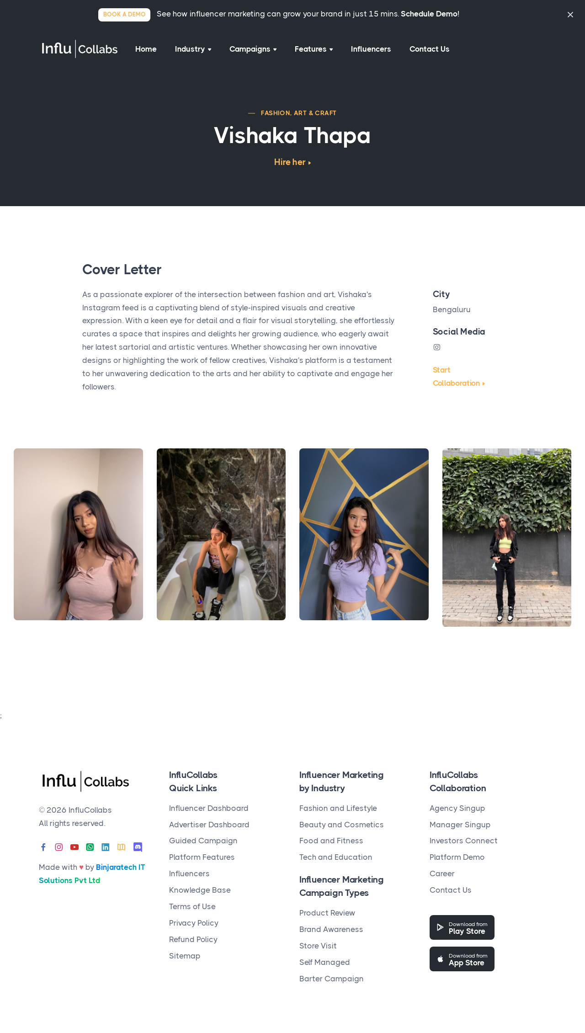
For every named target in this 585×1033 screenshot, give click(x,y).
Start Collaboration (456, 376)
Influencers (371, 48)
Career (442, 873)
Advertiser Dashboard (209, 824)
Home (146, 48)
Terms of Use (192, 906)
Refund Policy (193, 939)
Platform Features (202, 857)
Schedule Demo (429, 13)
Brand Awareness (331, 929)
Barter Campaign (331, 978)
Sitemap (185, 955)
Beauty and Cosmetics (341, 824)
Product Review (327, 912)
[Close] (570, 14)
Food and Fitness (331, 840)
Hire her (289, 162)
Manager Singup (460, 824)
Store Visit (318, 945)
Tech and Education (335, 857)
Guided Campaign (203, 840)
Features (314, 48)
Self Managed (324, 962)
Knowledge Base (200, 890)
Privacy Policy (193, 922)
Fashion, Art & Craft (298, 113)
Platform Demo (457, 857)
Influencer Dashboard (209, 808)
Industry (193, 48)
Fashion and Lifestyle (338, 808)
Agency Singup (457, 808)
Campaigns (253, 48)
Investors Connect (464, 840)
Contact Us (430, 48)
